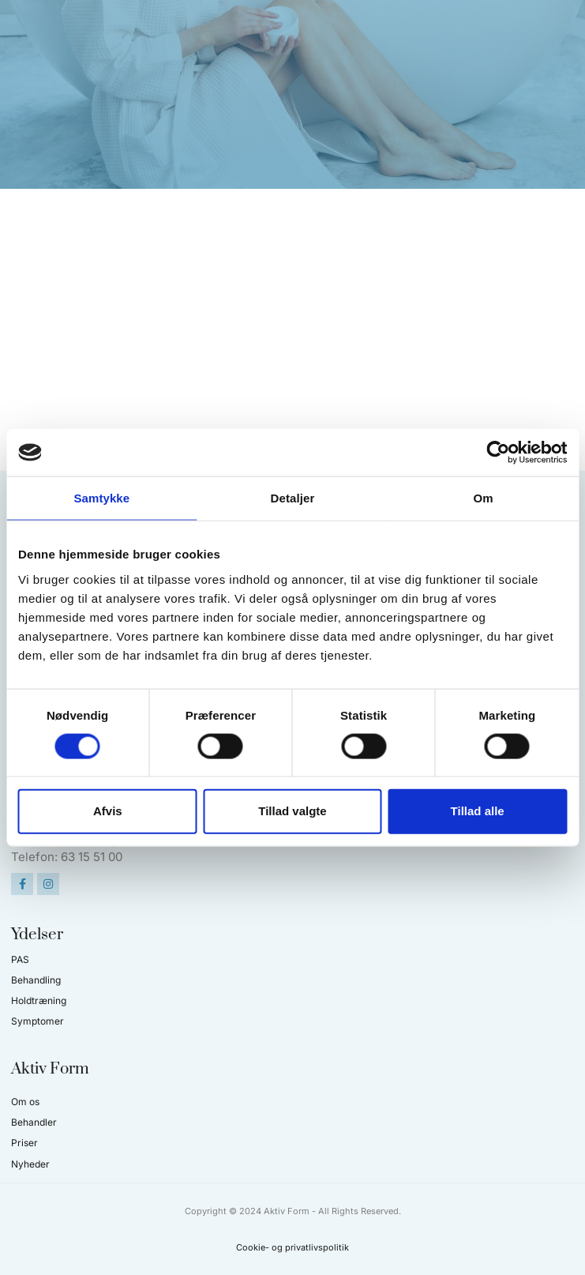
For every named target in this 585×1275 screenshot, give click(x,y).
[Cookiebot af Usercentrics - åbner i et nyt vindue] (498, 452)
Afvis (107, 811)
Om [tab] (483, 498)
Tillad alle (477, 811)
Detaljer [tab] (293, 498)
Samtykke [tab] (101, 498)
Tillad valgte (292, 811)
